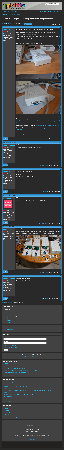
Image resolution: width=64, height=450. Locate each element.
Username (7, 337)
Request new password (11, 347)
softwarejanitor (9, 145)
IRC (8, 311)
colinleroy (7, 30)
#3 (60, 169)
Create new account (10, 345)
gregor (5, 384)
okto (5, 388)
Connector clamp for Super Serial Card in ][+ (17, 372)
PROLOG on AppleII (10, 364)
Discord (9, 315)
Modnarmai (7, 172)
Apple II (19, 14)
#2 (60, 142)
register (10, 23)
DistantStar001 (8, 396)
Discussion (12, 14)
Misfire (8, 316)
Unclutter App (35, 357)
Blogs (6, 408)
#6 (60, 276)
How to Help (32, 439)
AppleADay (7, 401)
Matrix (8, 313)
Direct (26, 357)
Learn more (7, 322)
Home (4, 11)
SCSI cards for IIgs (10, 366)
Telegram (9, 320)
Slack (8, 318)
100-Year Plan (51, 11)
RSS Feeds (8, 412)
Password (7, 341)
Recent (15, 11)
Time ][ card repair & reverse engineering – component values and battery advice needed (27, 390)
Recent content (9, 329)
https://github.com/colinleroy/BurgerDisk (48, 125)
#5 (60, 226)
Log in (4, 23)
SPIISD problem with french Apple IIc (15, 368)
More (59, 375)
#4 (60, 195)
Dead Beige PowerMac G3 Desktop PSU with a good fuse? (21, 370)
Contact (59, 11)
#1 (60, 27)
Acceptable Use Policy (11, 417)
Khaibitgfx (7, 198)
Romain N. (7, 392)
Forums (10, 11)
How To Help (43, 11)
